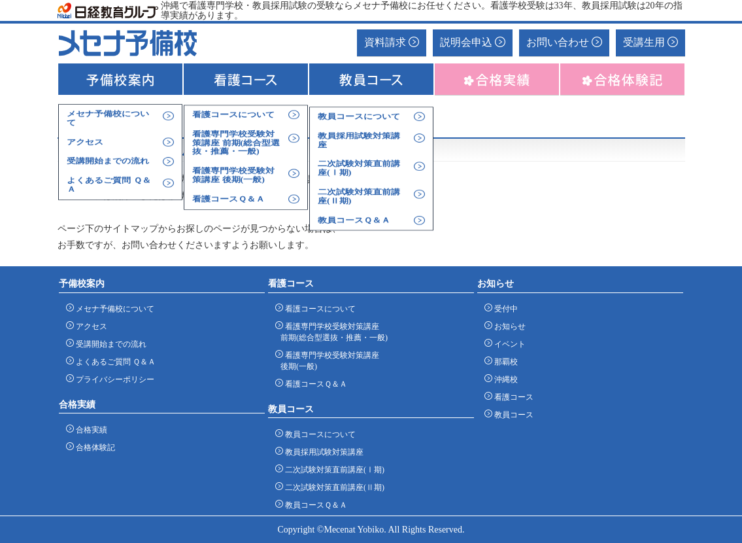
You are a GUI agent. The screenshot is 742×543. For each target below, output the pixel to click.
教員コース (511, 414)
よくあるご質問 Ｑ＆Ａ (113, 361)
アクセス (89, 326)
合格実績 (89, 429)
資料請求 (391, 42)
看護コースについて (318, 308)
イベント (508, 344)
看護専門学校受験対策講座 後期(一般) (329, 360)
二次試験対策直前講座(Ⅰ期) (332, 469)
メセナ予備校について (112, 308)
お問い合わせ (564, 42)
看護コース (511, 397)
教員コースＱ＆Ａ (313, 505)
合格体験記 (93, 447)
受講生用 (650, 42)
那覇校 (504, 361)
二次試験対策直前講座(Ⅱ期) (332, 487)
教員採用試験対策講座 (321, 452)
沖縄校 (504, 379)
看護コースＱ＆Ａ (313, 384)
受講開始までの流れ (108, 344)
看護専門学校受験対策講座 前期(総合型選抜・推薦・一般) (334, 331)
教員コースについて (318, 434)
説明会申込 (472, 42)
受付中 (504, 308)
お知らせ (508, 326)
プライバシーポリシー (112, 379)
